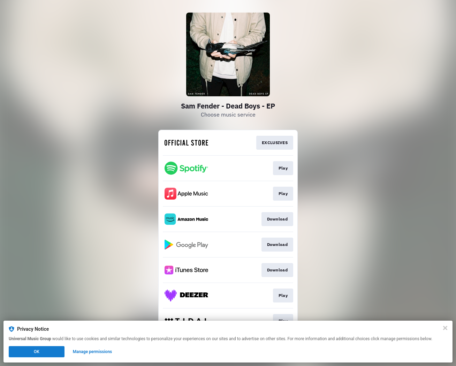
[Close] (445, 328)
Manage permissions (92, 351)
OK (36, 351)
